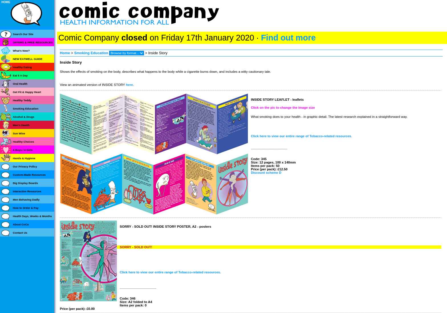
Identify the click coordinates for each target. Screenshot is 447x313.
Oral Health (20, 83)
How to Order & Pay (25, 207)
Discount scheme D (266, 172)
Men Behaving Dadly (26, 199)
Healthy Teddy (22, 100)
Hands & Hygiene (24, 158)
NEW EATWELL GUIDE (27, 58)
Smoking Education (91, 53)
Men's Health (21, 125)
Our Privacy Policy (25, 166)
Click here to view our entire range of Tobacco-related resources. (301, 136)
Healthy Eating (22, 67)
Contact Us (20, 232)
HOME (5, 2)
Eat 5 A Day (20, 75)
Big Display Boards (25, 183)
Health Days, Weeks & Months (32, 216)
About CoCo (21, 224)
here (129, 84)
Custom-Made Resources (29, 174)
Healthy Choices (23, 141)
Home (65, 53)
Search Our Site (23, 34)
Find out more (288, 37)
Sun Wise (19, 133)
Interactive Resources (27, 191)
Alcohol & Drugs (23, 116)
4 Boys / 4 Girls (22, 150)
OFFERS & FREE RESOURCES (33, 42)
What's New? (21, 50)
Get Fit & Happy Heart (27, 92)
